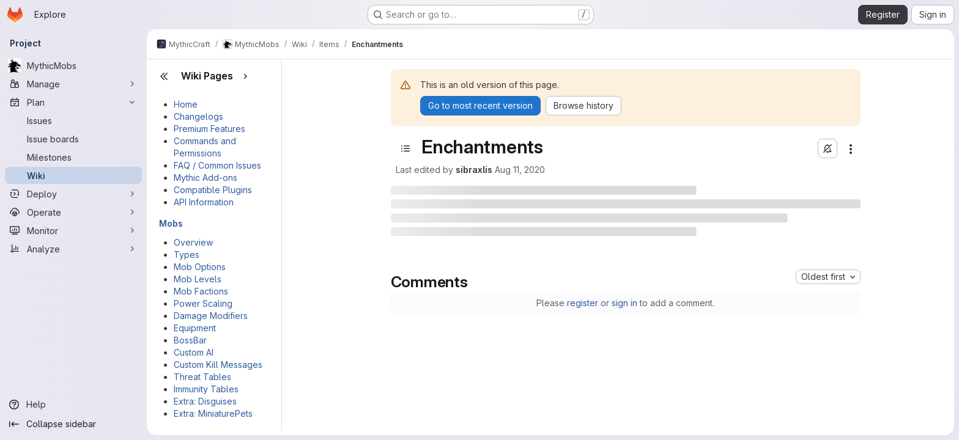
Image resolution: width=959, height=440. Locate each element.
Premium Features (209, 128)
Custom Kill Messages (218, 364)
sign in (624, 303)
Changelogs (198, 116)
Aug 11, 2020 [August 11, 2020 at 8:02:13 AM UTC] (520, 169)
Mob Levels (197, 279)
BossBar (190, 340)
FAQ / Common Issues (217, 165)
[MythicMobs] (73, 65)
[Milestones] (73, 157)
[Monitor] (73, 230)
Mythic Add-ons (205, 177)
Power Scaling (203, 303)
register (582, 303)
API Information (204, 202)
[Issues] (73, 120)
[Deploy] (73, 193)
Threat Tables (202, 377)
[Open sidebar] (405, 148)
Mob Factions (201, 291)
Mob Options (200, 267)
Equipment (195, 328)
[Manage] (73, 83)
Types (186, 254)
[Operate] (73, 212)
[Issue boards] (73, 138)
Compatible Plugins (213, 190)
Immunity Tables (206, 389)
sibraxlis (474, 169)
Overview (193, 242)
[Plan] (73, 102)
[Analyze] (73, 248)
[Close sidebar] (164, 76)
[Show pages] (245, 76)
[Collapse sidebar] (73, 424)
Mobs (171, 223)
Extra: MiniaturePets (213, 413)
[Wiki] (73, 175)
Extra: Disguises (205, 401)
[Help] (73, 404)
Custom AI (193, 352)
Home (186, 104)
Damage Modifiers (211, 315)
